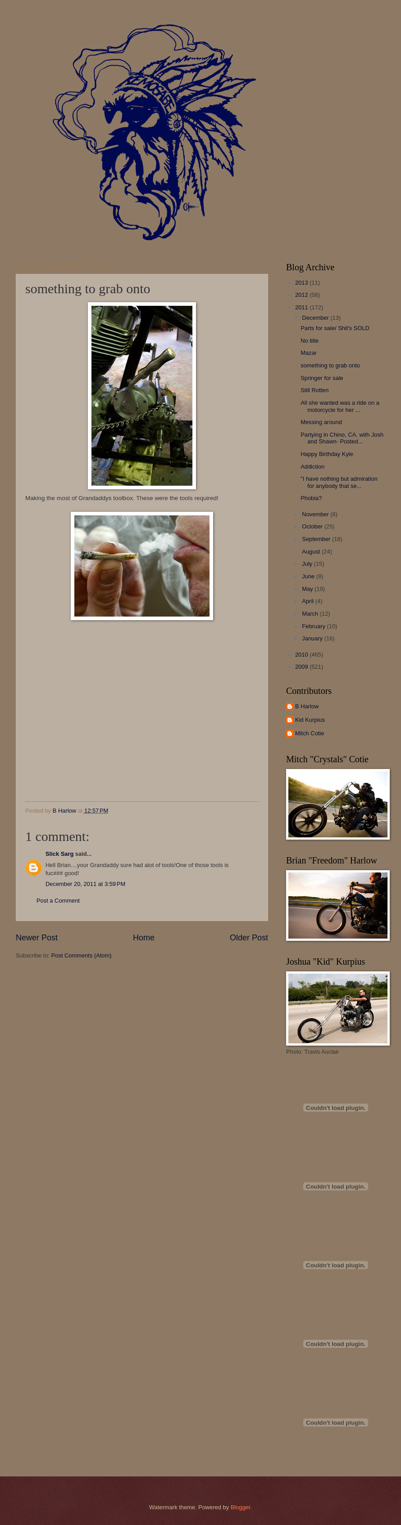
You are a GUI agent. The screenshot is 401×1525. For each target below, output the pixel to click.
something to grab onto (330, 365)
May (308, 589)
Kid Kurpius (310, 719)
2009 (302, 666)
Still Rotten (314, 390)
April (308, 601)
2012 (302, 294)
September (317, 539)
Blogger (241, 1507)
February (314, 626)
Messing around (321, 422)
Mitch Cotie (309, 733)
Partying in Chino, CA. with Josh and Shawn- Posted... (342, 438)
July (308, 563)
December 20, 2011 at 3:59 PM (85, 884)
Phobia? (311, 498)
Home (144, 937)
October (313, 526)
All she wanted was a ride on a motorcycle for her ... (340, 406)
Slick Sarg (59, 853)
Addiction (312, 466)
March (310, 613)
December (316, 317)
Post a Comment (58, 900)
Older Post (249, 937)
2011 (302, 307)
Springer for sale (322, 378)
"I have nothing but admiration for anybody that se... (339, 482)
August (312, 551)
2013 (302, 282)
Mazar (309, 352)
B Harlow (307, 706)
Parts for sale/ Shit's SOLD (335, 328)
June (309, 576)
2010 (302, 654)
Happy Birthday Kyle (327, 454)
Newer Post (37, 937)
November (316, 514)
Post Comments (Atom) (81, 955)
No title (310, 340)
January (313, 638)
